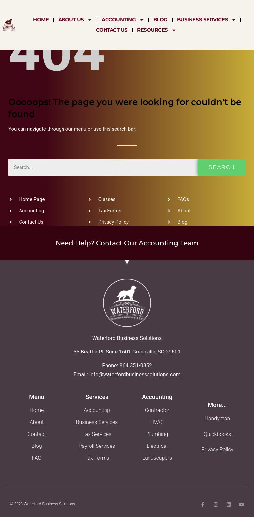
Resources (156, 30)
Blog (160, 19)
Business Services (206, 19)
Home (41, 19)
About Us (75, 19)
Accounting (123, 19)
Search (222, 167)
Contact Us (112, 30)
